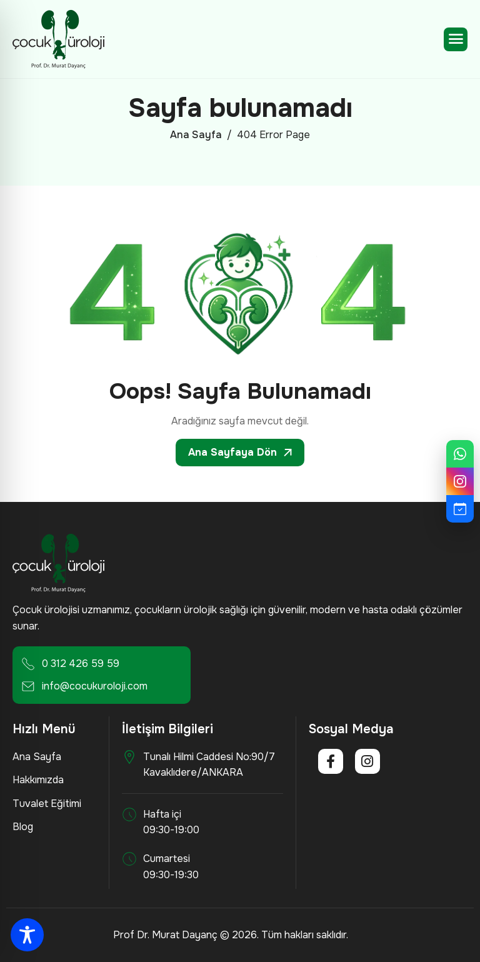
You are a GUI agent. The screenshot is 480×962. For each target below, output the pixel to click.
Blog (22, 826)
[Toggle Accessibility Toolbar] (27, 935)
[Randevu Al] (460, 509)
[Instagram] (367, 761)
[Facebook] (330, 761)
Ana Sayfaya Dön (240, 452)
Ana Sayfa (36, 756)
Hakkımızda (38, 779)
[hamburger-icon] (456, 39)
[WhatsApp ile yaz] (460, 454)
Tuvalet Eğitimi (46, 803)
